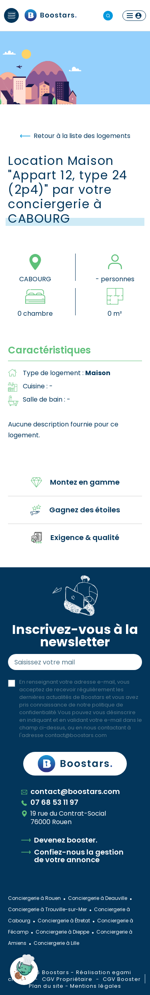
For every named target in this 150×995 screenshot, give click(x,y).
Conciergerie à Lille (56, 943)
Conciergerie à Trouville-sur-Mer (47, 909)
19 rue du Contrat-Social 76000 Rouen (63, 817)
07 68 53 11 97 (49, 802)
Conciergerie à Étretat (64, 920)
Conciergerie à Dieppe (62, 931)
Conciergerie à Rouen (34, 898)
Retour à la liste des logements (75, 136)
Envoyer (128, 662)
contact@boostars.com (76, 735)
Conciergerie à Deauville (97, 898)
